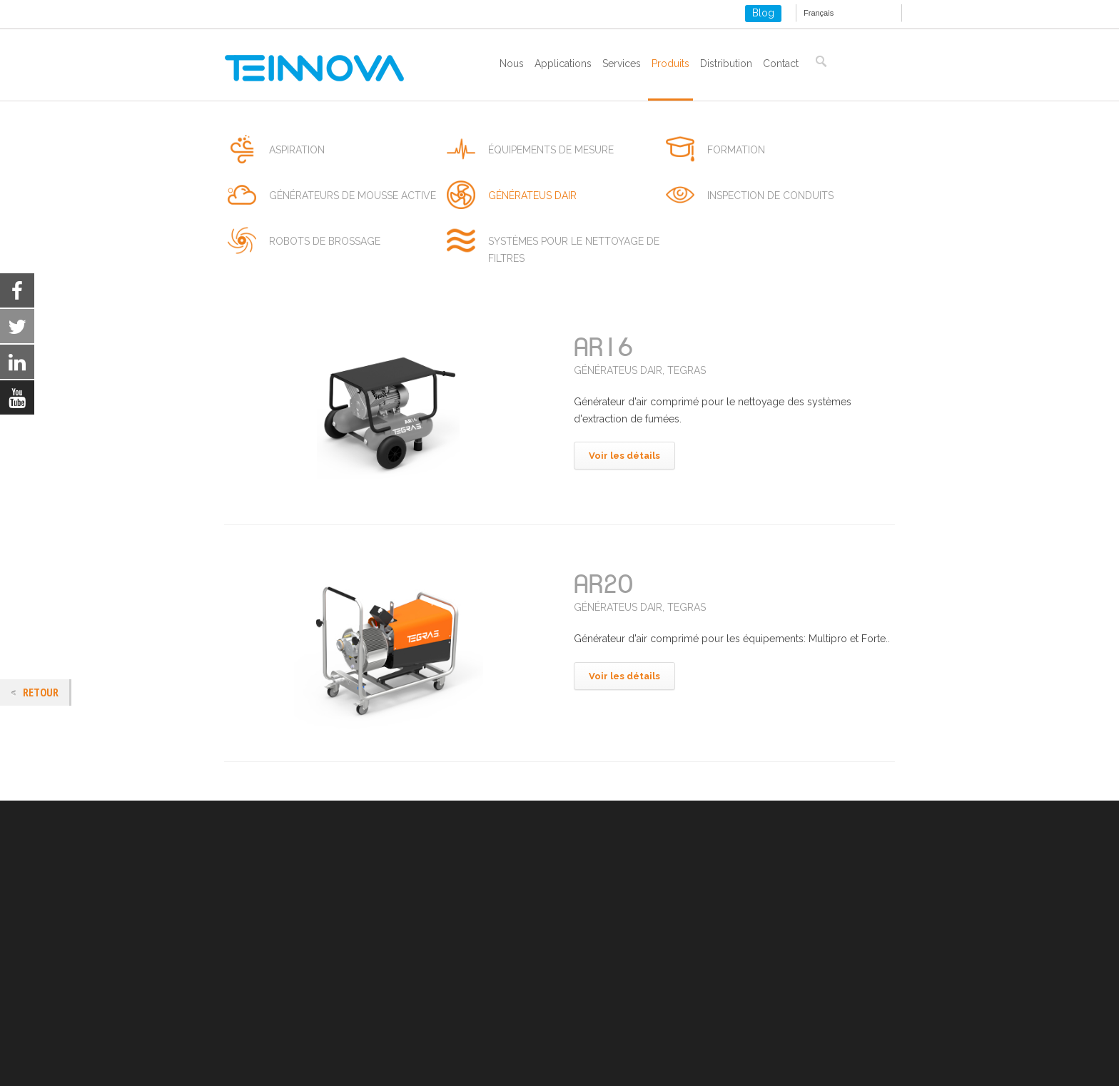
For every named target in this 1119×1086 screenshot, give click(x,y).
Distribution (726, 63)
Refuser (847, 1064)
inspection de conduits (770, 195)
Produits (670, 63)
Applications (563, 63)
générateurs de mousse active (352, 195)
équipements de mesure (551, 150)
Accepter (758, 1064)
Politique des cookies (273, 990)
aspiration (297, 150)
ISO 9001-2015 (257, 1007)
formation (736, 150)
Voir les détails (624, 455)
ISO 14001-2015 (259, 1024)
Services (621, 63)
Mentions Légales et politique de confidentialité (333, 973)
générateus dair (532, 195)
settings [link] (656, 1070)
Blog (763, 13)
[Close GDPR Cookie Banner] (993, 1064)
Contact (781, 63)
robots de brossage (324, 241)
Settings (933, 1064)
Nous (512, 63)
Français (819, 13)
